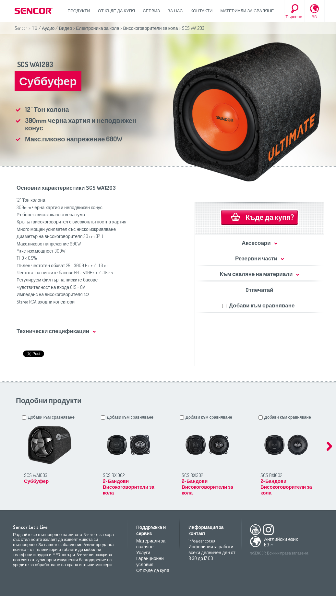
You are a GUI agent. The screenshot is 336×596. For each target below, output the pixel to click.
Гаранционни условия (150, 561)
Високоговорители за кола (150, 28)
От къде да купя (116, 10)
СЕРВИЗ (151, 10)
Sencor (21, 28)
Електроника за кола (97, 28)
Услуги (143, 552)
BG (314, 16)
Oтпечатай (259, 289)
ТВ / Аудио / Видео (52, 28)
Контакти (202, 10)
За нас (175, 10)
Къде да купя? (270, 216)
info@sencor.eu (201, 540)
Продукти (78, 10)
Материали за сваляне (247, 10)
